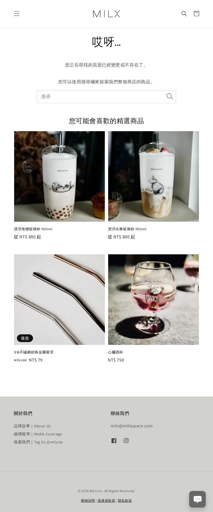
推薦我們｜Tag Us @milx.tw (38, 441)
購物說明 (88, 500)
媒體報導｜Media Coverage (38, 433)
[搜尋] (170, 96)
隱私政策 (125, 500)
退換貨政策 (106, 500)
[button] (17, 13)
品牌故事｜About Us (32, 425)
